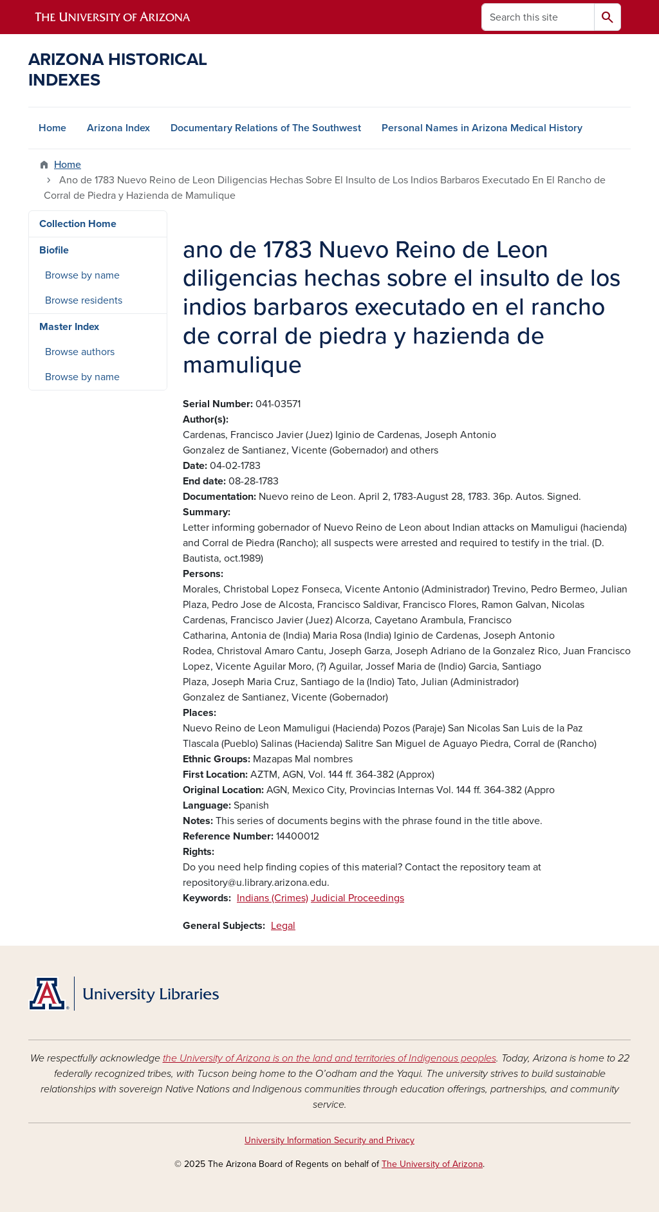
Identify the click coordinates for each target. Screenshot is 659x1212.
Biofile (54, 250)
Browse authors (80, 351)
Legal (283, 925)
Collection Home (77, 223)
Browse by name (82, 275)
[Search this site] (538, 17)
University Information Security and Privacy (329, 1140)
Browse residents (83, 300)
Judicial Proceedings (357, 898)
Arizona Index (118, 128)
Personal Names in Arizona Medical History (482, 128)
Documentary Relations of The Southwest (266, 128)
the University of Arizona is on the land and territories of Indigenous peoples (329, 1058)
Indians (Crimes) (272, 898)
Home (52, 128)
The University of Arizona (432, 1164)
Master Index (69, 326)
